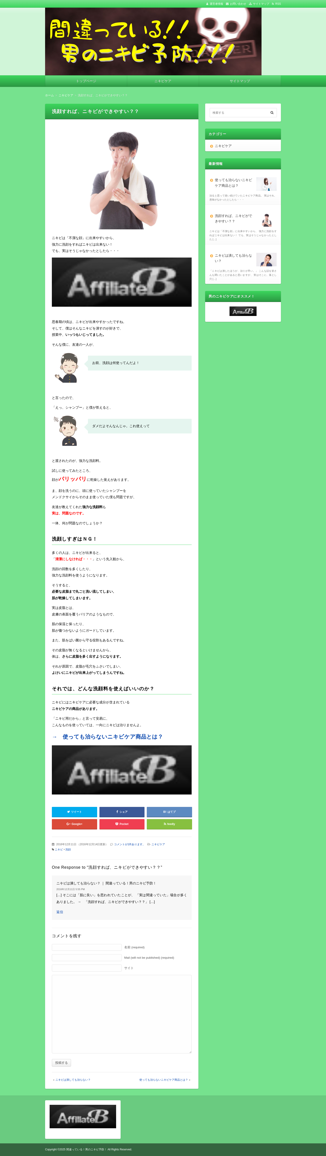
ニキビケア (162, 81)
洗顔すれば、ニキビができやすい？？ (246, 220)
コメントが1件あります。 (129, 844)
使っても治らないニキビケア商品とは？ (163, 1079)
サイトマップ (261, 3)
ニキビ (59, 849)
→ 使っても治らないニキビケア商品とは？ (107, 737)
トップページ (86, 81)
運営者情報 (216, 3)
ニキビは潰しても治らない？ (73, 1079)
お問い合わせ (238, 3)
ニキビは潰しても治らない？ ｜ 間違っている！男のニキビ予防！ (106, 883)
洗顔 (68, 849)
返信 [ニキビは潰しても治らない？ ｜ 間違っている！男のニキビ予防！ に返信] (59, 912)
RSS (278, 3)
